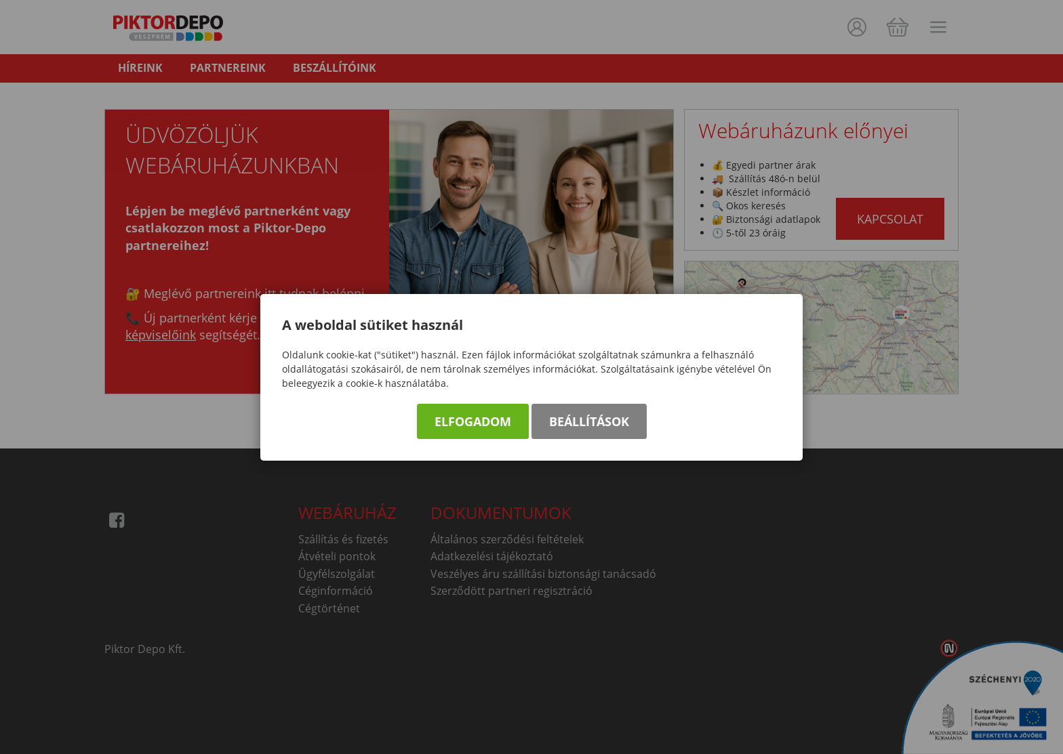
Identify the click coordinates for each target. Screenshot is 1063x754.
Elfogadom (473, 421)
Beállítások (589, 421)
